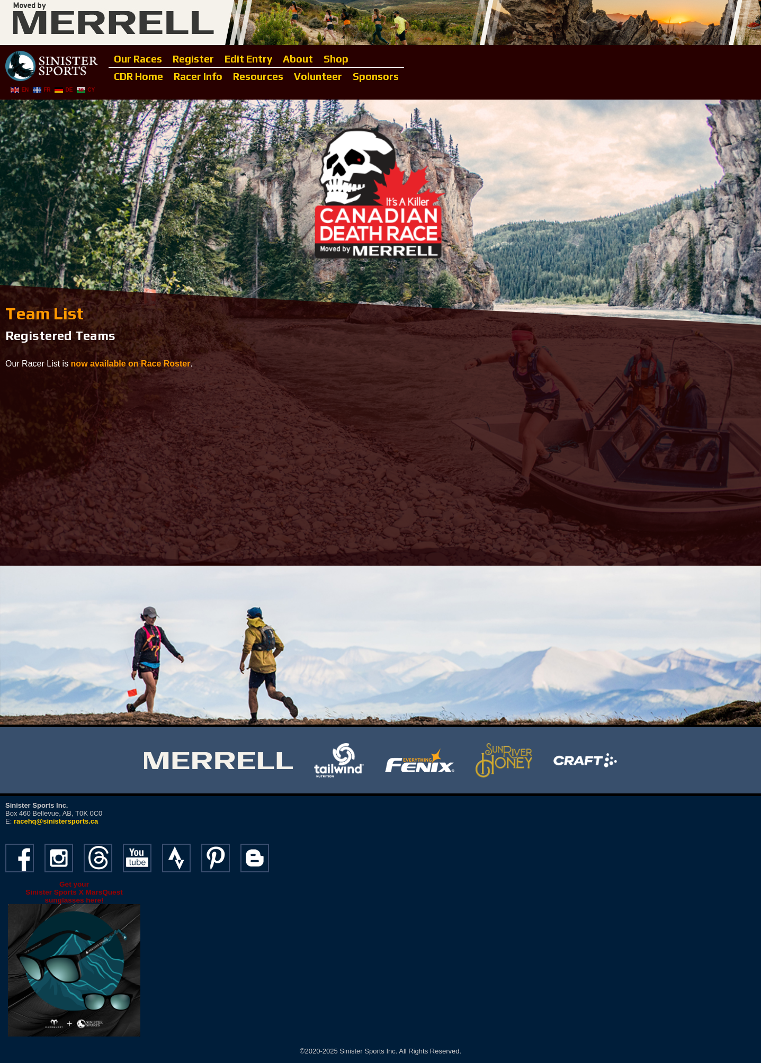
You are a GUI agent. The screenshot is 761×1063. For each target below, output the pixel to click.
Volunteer (318, 76)
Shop (336, 59)
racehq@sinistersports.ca (56, 821)
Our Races (138, 59)
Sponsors (376, 76)
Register (193, 59)
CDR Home (138, 76)
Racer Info (198, 76)
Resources (258, 76)
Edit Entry (248, 59)
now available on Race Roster (131, 363)
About (298, 59)
